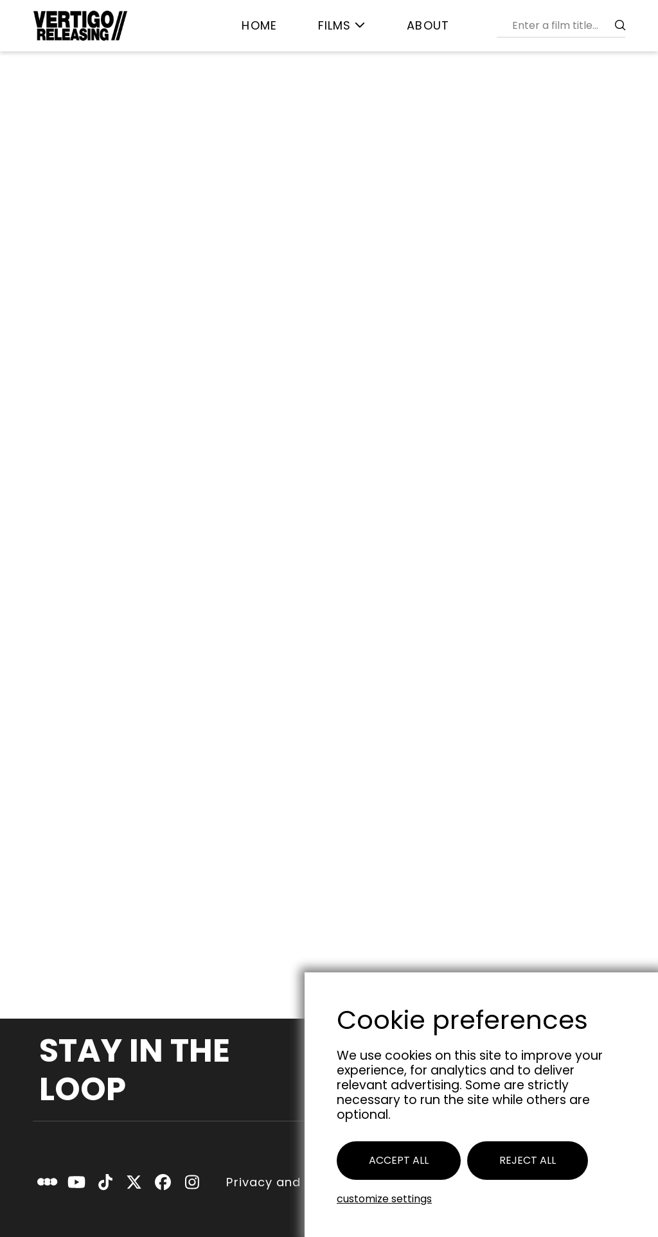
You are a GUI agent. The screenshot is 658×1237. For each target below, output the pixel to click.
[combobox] (566, 25)
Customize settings (384, 1198)
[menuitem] (259, 26)
